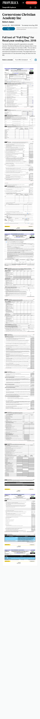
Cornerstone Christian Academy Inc (18, 16)
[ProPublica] (10, 2)
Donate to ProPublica (31, 2)
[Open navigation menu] (23, 2)
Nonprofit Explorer (9, 7)
